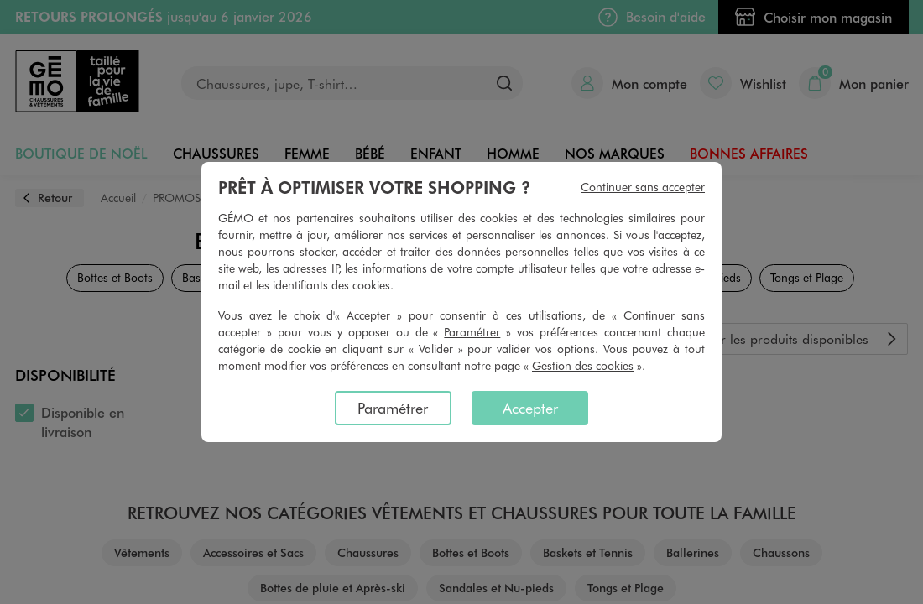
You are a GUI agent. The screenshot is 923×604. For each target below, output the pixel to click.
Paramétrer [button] (472, 332)
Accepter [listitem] (530, 408)
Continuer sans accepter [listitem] (643, 187)
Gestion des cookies (583, 365)
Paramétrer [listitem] (392, 408)
